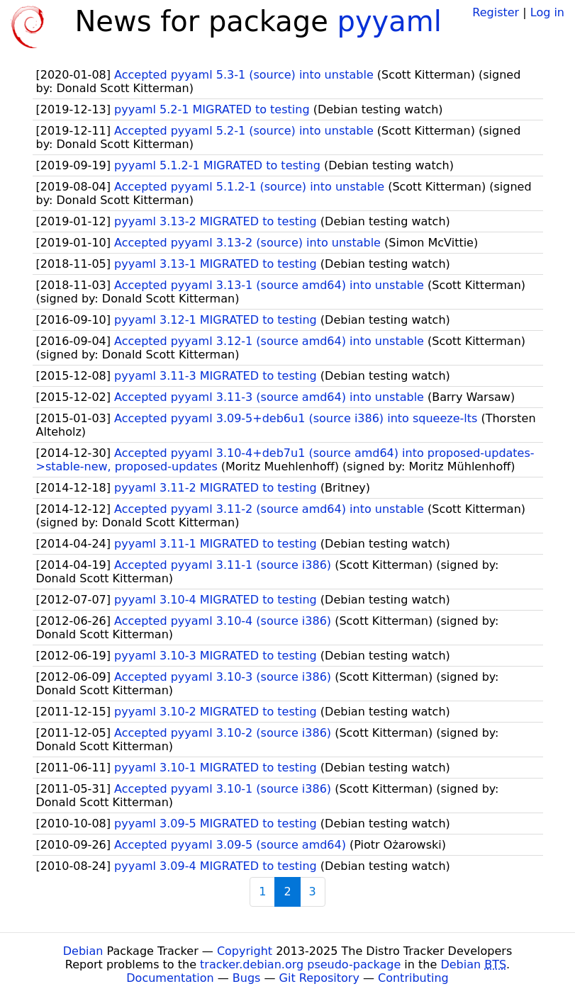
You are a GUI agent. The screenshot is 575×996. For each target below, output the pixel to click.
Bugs (247, 978)
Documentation (169, 978)
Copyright (244, 951)
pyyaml (389, 21)
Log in (547, 12)
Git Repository (319, 978)
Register (495, 12)
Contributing (413, 978)
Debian (83, 951)
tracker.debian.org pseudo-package (300, 964)
